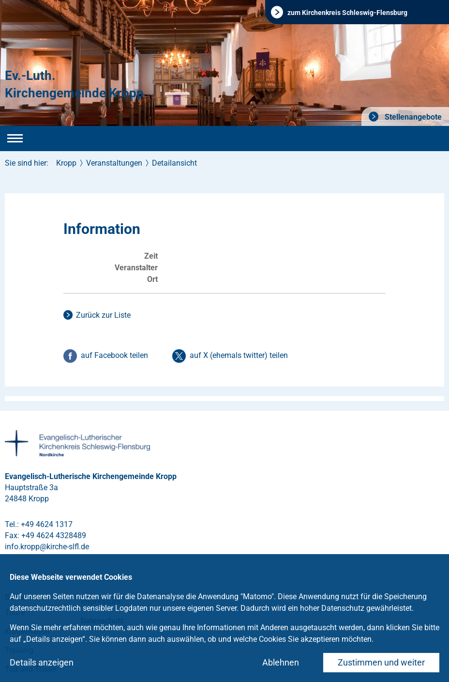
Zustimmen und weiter (381, 662)
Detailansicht (174, 163)
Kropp (66, 163)
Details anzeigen (42, 662)
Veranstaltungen (114, 163)
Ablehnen (280, 662)
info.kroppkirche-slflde (47, 546)
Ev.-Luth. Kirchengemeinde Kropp (74, 84)
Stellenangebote (412, 117)
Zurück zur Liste (103, 315)
